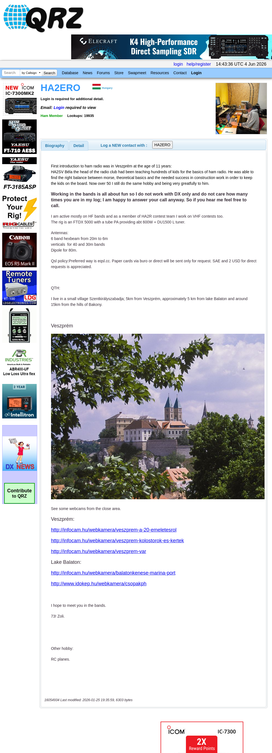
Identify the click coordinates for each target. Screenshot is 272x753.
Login (196, 73)
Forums (103, 73)
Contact (179, 73)
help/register (198, 64)
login (178, 64)
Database (70, 73)
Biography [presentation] (55, 145)
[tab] (55, 145)
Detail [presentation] (78, 145)
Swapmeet (137, 73)
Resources (160, 73)
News (87, 73)
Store (118, 73)
